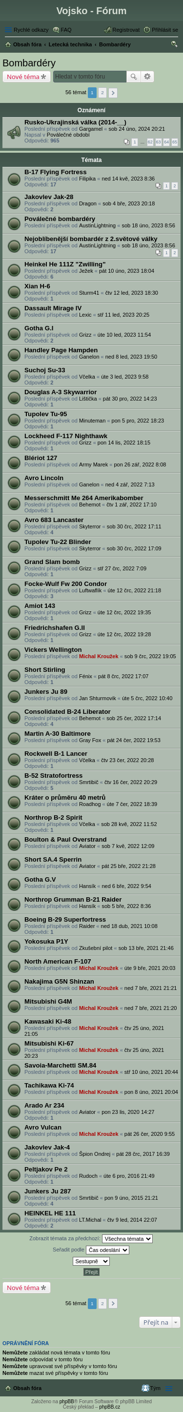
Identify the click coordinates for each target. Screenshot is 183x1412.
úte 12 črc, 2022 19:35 (124, 612)
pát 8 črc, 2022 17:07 (123, 676)
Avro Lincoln (43, 478)
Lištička (88, 399)
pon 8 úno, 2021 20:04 (151, 1092)
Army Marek (93, 464)
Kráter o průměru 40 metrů (64, 797)
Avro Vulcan (42, 1127)
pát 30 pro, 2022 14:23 (130, 399)
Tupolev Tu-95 (45, 414)
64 (166, 142)
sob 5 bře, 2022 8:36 (126, 906)
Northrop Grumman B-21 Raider (73, 899)
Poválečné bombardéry (59, 218)
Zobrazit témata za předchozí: (91, 1238)
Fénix (85, 676)
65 (174, 142)
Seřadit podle (91, 1250)
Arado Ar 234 (44, 1105)
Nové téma (23, 76)
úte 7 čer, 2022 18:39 (132, 804)
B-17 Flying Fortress (55, 172)
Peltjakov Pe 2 (46, 1169)
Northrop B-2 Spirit (53, 817)
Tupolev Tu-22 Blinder (57, 541)
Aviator (87, 846)
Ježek (86, 271)
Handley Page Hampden (61, 350)
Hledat (133, 76)
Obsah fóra (27, 1388)
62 (150, 142)
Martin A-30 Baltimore (57, 733)
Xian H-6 (37, 286)
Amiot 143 (39, 605)
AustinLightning (97, 225)
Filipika (87, 179)
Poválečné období (68, 135)
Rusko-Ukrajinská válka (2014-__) (75, 122)
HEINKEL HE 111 (50, 1213)
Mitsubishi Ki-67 (49, 1043)
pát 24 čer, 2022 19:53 (133, 740)
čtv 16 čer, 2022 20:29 (130, 782)
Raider (87, 926)
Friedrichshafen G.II (54, 627)
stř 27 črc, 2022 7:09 (122, 568)
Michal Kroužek (99, 656)
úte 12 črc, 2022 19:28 (124, 634)
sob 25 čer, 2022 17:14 (133, 718)
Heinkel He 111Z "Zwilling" (64, 264)
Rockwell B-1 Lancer (55, 753)
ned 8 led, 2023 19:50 (131, 357)
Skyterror (90, 526)
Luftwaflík (90, 590)
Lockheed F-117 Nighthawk (65, 436)
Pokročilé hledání (147, 76)
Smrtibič (89, 782)
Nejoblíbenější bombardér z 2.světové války (91, 238)
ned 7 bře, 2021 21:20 (150, 1008)
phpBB (67, 1401)
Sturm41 (89, 293)
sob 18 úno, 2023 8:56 (148, 225)
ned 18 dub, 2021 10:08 (129, 926)
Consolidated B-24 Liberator (67, 711)
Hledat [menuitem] (174, 45)
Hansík (87, 886)
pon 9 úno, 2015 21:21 (131, 1198)
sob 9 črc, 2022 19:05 (150, 656)
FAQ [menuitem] (66, 30)
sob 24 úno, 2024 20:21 (136, 129)
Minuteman (92, 421)
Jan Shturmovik (97, 698)
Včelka (87, 377)
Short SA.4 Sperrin (52, 859)
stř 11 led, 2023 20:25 (123, 315)
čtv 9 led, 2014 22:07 (132, 1220)
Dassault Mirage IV (52, 308)
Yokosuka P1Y (46, 941)
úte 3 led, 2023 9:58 (124, 377)
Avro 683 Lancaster (53, 520)
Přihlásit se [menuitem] (165, 30)
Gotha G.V (40, 879)
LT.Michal (90, 1220)
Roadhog (90, 804)
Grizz (85, 335)
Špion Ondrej (94, 1154)
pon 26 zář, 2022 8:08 (140, 464)
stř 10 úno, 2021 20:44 (151, 1072)
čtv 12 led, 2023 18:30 (131, 293)
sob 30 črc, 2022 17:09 (134, 548)
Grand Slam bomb (52, 561)
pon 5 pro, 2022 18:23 (138, 421)
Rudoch (88, 1176)
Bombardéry (29, 63)
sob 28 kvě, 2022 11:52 (129, 824)
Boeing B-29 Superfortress (65, 919)
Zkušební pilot (95, 948)
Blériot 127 (40, 458)
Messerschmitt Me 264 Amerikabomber (83, 498)
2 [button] (102, 92)
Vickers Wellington (53, 649)
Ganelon (89, 357)
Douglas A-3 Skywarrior (60, 392)
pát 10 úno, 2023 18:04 (126, 271)
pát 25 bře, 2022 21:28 (129, 866)
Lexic (85, 315)
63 (158, 142)
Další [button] (113, 93)
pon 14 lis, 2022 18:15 (124, 442)
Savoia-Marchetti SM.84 (60, 1065)
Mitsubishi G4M (48, 1001)
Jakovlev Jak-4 (47, 1147)
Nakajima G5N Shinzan (59, 981)
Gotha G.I (38, 328)
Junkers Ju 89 (45, 691)
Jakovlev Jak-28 (48, 197)
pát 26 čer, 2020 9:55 (149, 1134)
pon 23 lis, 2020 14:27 (128, 1112)
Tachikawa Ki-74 (49, 1085)
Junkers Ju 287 (47, 1191)
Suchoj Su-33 (44, 370)
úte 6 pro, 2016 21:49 (129, 1176)
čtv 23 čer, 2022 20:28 (127, 760)
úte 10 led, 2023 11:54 (124, 335)
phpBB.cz (109, 1407)
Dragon (88, 203)
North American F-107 (57, 961)
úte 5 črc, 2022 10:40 (147, 698)
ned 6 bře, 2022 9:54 (126, 886)
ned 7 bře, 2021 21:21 (150, 988)
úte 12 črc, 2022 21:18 (134, 590)
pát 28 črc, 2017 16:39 (142, 1154)
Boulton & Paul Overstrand (65, 839)
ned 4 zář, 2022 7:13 (130, 484)
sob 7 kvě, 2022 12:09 (128, 846)
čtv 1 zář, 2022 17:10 (131, 504)
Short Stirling (44, 669)
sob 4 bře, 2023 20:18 (128, 203)
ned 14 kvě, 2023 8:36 (128, 179)
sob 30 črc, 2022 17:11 (134, 526)
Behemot (90, 504)
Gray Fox (90, 740)
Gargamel (90, 129)
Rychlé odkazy (31, 30)
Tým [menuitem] (155, 1388)
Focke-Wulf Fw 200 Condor (65, 583)
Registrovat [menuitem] (126, 30)
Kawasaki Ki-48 (47, 1021)
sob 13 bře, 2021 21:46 (146, 948)
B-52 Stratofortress (53, 775)
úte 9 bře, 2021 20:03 (150, 968)
